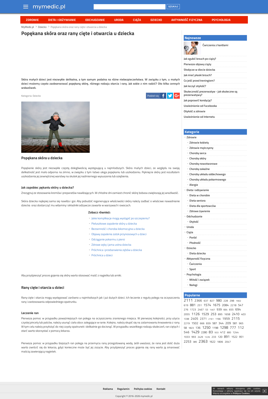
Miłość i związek (199, 279)
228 (225, 301)
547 (240, 305)
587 (214, 323)
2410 (235, 313)
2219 (187, 323)
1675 (216, 304)
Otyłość (194, 221)
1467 (212, 309)
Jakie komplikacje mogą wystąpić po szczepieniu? (120, 218)
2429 (200, 337)
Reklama (108, 389)
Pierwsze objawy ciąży (197, 64)
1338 (186, 319)
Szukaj (173, 6)
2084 (225, 305)
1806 (220, 342)
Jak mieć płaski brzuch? (198, 75)
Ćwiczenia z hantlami (215, 45)
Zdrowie (32, 20)
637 (206, 301)
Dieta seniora (197, 200)
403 (243, 314)
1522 (234, 337)
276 (186, 309)
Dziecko (156, 20)
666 (202, 323)
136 (197, 327)
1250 (206, 327)
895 (220, 314)
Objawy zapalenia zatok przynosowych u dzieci (119, 234)
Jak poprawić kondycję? (198, 100)
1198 (215, 328)
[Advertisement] (100, 56)
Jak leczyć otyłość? (195, 86)
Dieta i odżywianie (62, 20)
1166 (218, 319)
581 (235, 323)
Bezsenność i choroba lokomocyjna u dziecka (118, 229)
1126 (195, 313)
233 (214, 337)
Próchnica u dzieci (102, 255)
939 (219, 309)
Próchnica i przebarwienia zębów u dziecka (116, 250)
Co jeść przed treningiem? (199, 80)
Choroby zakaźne (199, 169)
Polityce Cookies (241, 393)
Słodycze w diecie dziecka (199, 69)
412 (222, 332)
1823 (191, 328)
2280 (204, 332)
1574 (207, 304)
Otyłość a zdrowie (194, 111)
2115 (236, 318)
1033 (187, 337)
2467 (201, 309)
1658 (227, 314)
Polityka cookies (143, 389)
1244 (236, 332)
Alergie (193, 185)
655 (231, 309)
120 (220, 337)
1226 (207, 337)
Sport (192, 269)
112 (241, 327)
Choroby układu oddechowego (207, 174)
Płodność (195, 243)
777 (233, 327)
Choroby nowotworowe (203, 163)
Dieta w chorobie (199, 195)
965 (241, 323)
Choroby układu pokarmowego (207, 179)
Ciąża (137, 20)
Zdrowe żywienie (199, 211)
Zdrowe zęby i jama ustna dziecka (111, 245)
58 (185, 328)
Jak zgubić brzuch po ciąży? (200, 59)
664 (225, 309)
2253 (187, 341)
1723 (193, 309)
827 (212, 301)
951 (241, 337)
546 (186, 332)
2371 (203, 318)
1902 (238, 301)
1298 (224, 327)
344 (221, 323)
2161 (211, 319)
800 (229, 332)
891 (227, 336)
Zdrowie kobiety (199, 142)
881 (193, 304)
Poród (193, 237)
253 (213, 313)
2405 (194, 318)
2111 (188, 300)
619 (186, 305)
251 (199, 305)
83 (211, 332)
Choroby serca (197, 153)
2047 (228, 342)
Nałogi (193, 285)
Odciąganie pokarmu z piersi (108, 239)
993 (193, 337)
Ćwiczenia (195, 264)
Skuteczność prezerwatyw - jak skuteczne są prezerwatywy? (210, 93)
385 (195, 342)
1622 (212, 341)
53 (206, 309)
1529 (205, 313)
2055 (187, 314)
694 (238, 309)
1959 (226, 318)
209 (228, 323)
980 (219, 300)
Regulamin (123, 389)
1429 (195, 332)
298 (232, 301)
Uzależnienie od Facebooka (200, 106)
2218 (233, 305)
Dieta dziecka (197, 253)
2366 (198, 300)
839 (208, 323)
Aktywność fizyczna (186, 20)
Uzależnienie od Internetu (199, 117)
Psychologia (221, 20)
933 (217, 332)
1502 (194, 323)
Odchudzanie (95, 20)
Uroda (119, 20)
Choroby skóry (197, 158)
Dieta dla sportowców (202, 206)
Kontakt (160, 389)
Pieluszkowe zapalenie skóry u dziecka (114, 224)
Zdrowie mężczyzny (201, 148)
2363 (203, 341)
